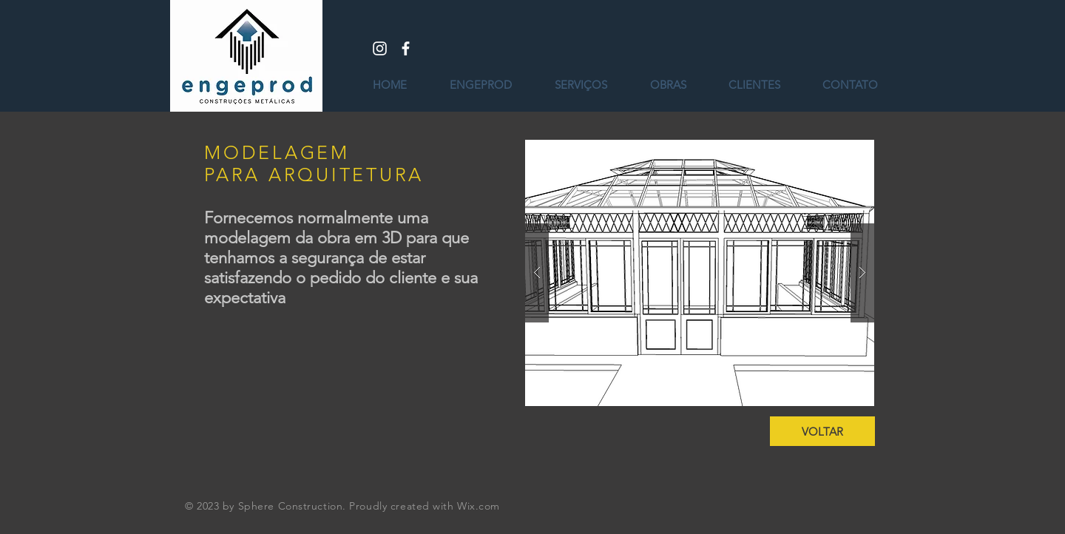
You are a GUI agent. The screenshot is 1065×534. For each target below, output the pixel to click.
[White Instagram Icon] (380, 48)
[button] (699, 273)
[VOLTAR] (822, 431)
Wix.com (478, 506)
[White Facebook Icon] (405, 48)
